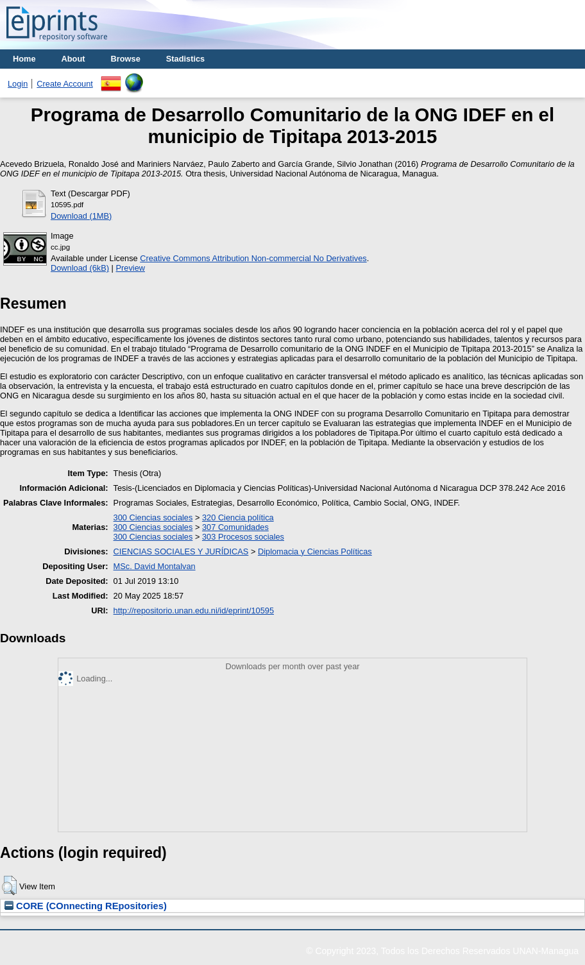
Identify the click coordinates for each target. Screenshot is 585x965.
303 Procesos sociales (243, 537)
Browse (125, 59)
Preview (130, 268)
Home (24, 59)
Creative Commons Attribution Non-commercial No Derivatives (253, 258)
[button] (9, 885)
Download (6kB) (80, 268)
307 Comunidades (235, 527)
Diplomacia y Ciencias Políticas (315, 551)
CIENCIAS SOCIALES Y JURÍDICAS (181, 551)
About (73, 59)
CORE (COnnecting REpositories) (85, 906)
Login (18, 84)
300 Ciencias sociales (153, 517)
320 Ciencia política (238, 517)
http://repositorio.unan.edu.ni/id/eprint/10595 (194, 610)
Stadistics (185, 59)
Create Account (65, 84)
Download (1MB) (81, 216)
